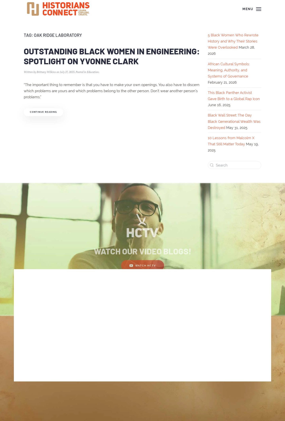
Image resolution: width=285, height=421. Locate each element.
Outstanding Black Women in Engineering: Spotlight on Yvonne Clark (112, 56)
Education (93, 72)
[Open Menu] (251, 9)
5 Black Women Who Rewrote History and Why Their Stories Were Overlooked (233, 41)
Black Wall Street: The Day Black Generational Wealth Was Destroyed (234, 121)
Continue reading (43, 112)
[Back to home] (59, 9)
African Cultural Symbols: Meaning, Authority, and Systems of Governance (229, 70)
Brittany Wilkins (46, 72)
